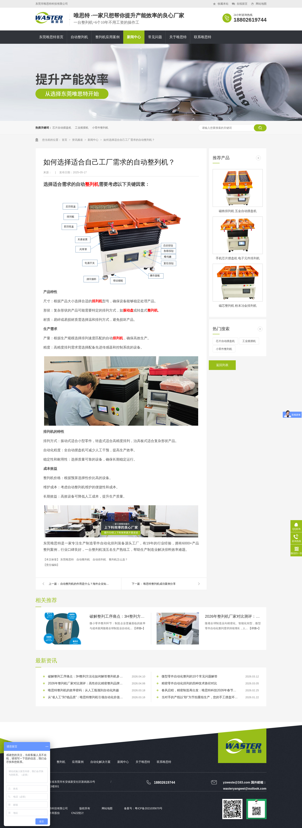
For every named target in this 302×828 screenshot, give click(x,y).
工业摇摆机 (81, 127)
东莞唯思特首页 (51, 37)
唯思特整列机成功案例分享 (159, 583)
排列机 (97, 301)
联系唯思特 (202, 37)
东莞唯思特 (67, 559)
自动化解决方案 (100, 761)
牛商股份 (54, 813)
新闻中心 (134, 37)
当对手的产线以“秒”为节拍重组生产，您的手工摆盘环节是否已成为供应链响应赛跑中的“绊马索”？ (200, 697)
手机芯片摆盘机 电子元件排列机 (238, 258)
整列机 (92, 184)
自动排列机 (100, 559)
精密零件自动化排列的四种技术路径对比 (189, 683)
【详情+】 (139, 628)
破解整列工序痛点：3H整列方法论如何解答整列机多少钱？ (117, 616)
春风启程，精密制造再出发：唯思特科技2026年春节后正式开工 (200, 690)
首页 (65, 139)
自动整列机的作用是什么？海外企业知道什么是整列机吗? (85, 583)
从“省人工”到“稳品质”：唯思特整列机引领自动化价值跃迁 (86, 697)
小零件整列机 (100, 127)
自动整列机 (79, 37)
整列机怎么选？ (118, 559)
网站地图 (261, 3)
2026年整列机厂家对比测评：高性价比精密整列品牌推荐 (233, 616)
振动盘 (128, 310)
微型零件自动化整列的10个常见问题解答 (189, 676)
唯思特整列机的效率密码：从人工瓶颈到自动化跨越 (83, 690)
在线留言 (242, 3)
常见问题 (155, 37)
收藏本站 (223, 3)
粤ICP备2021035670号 (148, 808)
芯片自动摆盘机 (61, 127)
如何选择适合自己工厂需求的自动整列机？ (129, 139)
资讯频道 (78, 139)
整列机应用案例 (107, 37)
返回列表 (222, 365)
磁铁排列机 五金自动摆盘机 (238, 211)
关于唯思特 (178, 37)
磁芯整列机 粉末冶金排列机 (238, 305)
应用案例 (78, 761)
